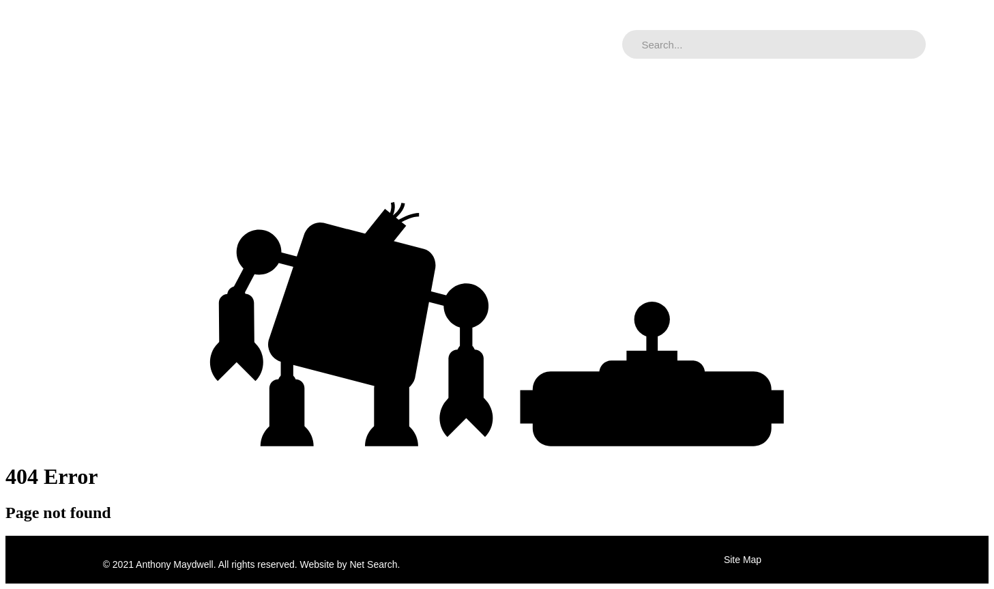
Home (57, 44)
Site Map (742, 559)
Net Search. (374, 564)
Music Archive (249, 44)
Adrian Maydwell (142, 44)
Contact (330, 44)
